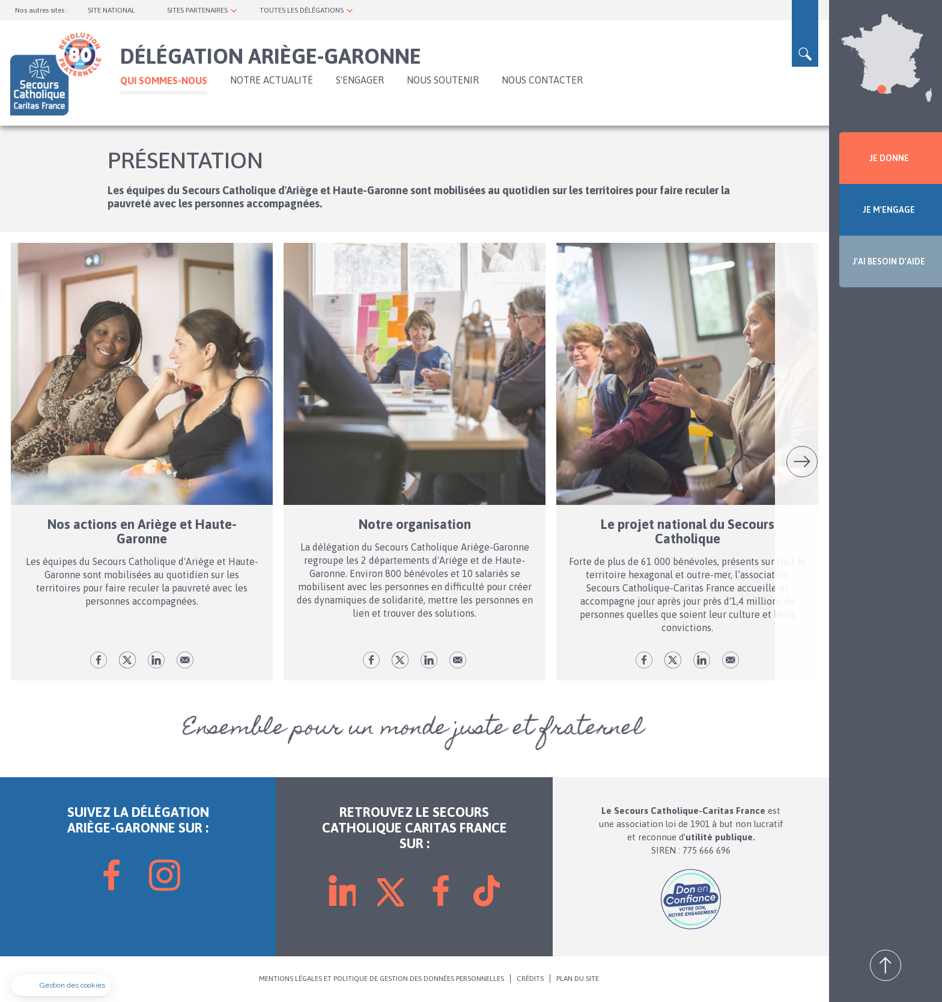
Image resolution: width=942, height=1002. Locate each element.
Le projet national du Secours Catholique (687, 531)
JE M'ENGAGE (889, 210)
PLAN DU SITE (577, 979)
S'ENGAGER (360, 80)
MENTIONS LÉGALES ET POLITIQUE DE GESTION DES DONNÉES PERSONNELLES (381, 979)
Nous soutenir (443, 80)
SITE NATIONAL (111, 10)
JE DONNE (889, 158)
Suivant (802, 462)
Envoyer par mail (185, 660)
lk (156, 660)
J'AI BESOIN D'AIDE (888, 261)
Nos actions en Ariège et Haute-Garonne (142, 531)
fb (98, 660)
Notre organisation (415, 524)
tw (127, 660)
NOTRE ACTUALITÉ (271, 80)
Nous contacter (542, 80)
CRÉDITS (530, 979)
